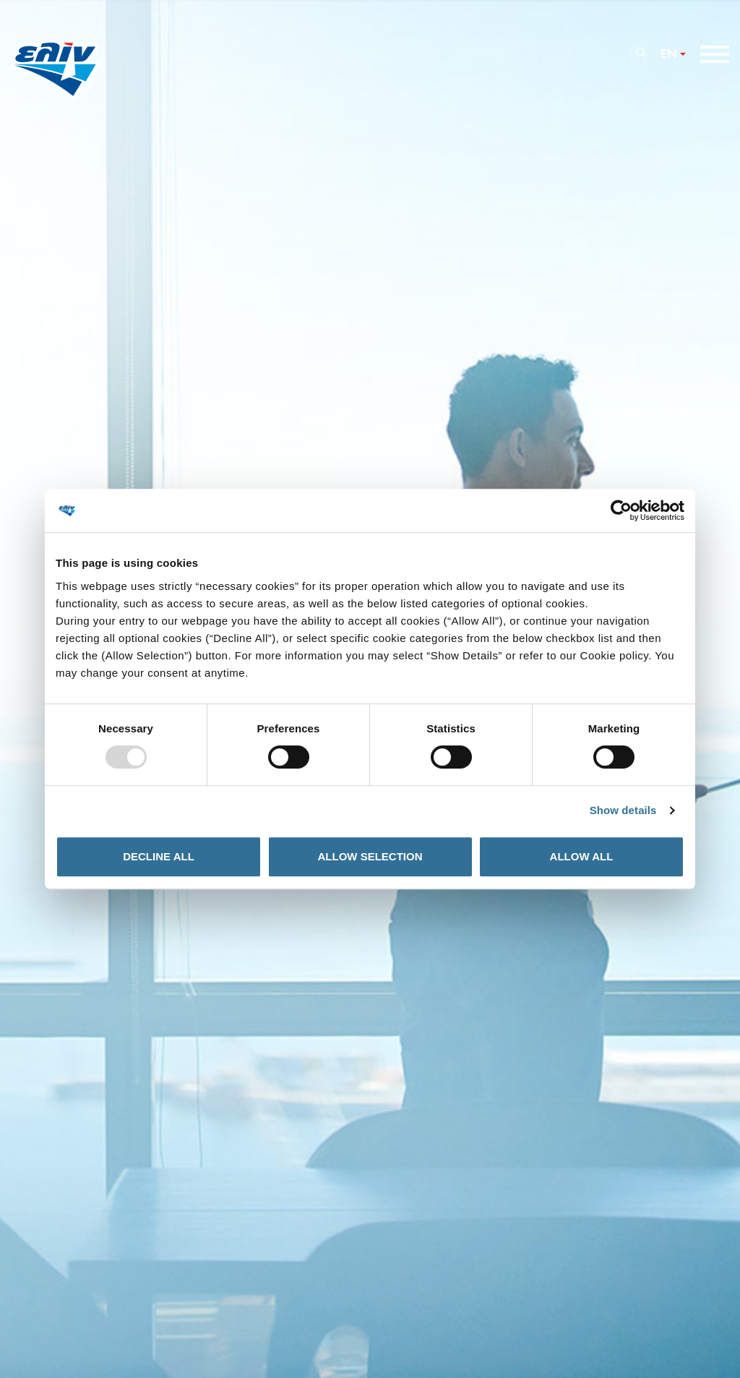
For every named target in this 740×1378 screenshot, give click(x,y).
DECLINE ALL (158, 856)
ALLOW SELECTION (370, 856)
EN (669, 54)
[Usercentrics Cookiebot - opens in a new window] (621, 510)
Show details (623, 810)
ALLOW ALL (582, 856)
